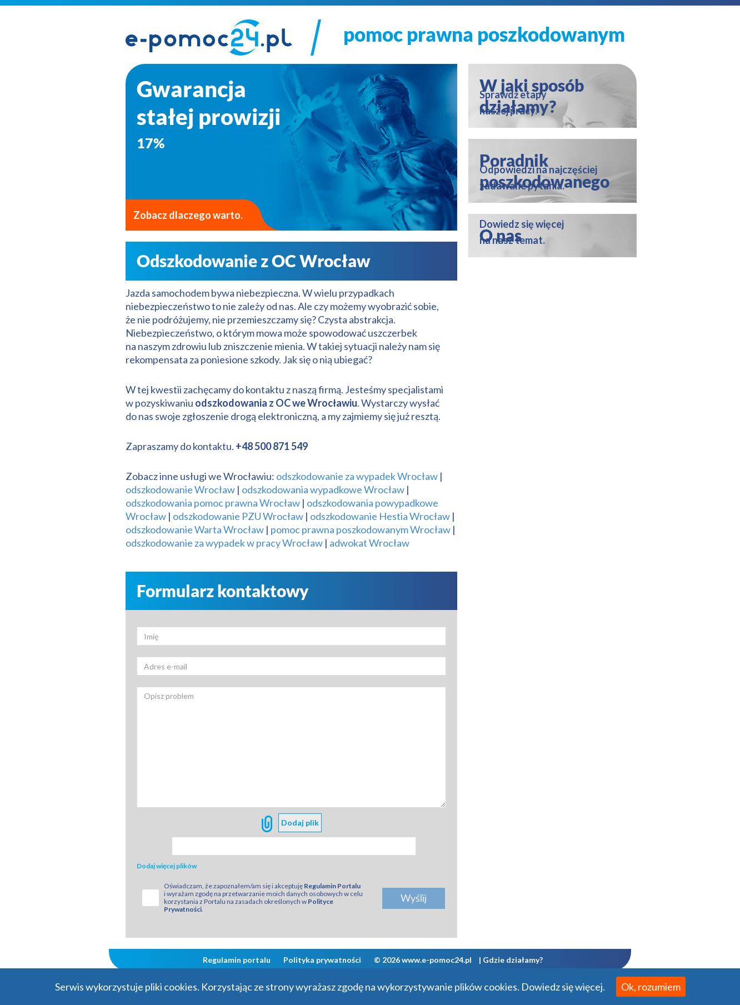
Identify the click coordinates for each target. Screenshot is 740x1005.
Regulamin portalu (237, 959)
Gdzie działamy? (513, 959)
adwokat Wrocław (369, 543)
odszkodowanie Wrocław (180, 489)
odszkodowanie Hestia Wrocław (380, 516)
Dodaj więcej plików (167, 866)
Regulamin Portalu (332, 886)
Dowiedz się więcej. (563, 987)
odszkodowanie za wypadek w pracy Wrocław (224, 543)
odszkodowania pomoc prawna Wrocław (213, 503)
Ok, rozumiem (651, 987)
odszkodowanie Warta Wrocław (195, 529)
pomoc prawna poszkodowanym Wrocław (361, 529)
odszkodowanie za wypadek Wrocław (357, 476)
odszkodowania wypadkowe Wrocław (323, 489)
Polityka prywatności (322, 959)
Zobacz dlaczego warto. (188, 215)
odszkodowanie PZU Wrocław (238, 516)
